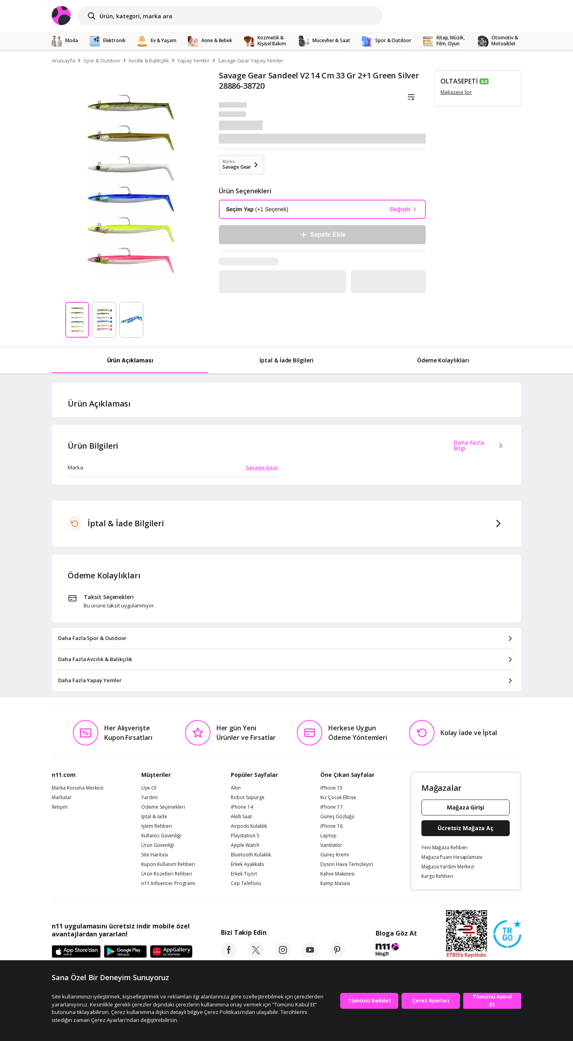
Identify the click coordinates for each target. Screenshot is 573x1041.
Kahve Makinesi (337, 874)
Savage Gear (262, 467)
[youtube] (310, 955)
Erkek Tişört (244, 874)
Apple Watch (245, 845)
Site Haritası (154, 855)
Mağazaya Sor (456, 92)
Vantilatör (331, 845)
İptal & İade (154, 816)
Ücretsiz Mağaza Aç (465, 828)
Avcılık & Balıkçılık (149, 60)
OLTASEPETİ (459, 81)
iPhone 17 (331, 807)
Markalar (62, 797)
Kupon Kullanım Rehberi (168, 864)
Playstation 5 (245, 836)
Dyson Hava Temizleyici (346, 864)
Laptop (328, 836)
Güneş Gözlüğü (337, 816)
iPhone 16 (331, 826)
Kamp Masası (335, 883)
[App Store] (76, 952)
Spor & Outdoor (102, 60)
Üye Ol (148, 788)
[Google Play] (125, 952)
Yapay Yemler (193, 60)
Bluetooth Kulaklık (251, 855)
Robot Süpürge (248, 797)
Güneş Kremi (334, 855)
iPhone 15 (331, 788)
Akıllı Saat (241, 816)
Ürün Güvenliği (157, 845)
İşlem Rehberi (156, 826)
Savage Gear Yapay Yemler (250, 60)
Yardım (149, 797)
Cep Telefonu (246, 883)
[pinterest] (337, 955)
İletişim (60, 807)
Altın (236, 788)
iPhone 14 (242, 807)
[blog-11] (396, 951)
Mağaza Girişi (465, 807)
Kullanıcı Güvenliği (161, 836)
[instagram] (283, 955)
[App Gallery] (171, 952)
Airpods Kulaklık (249, 826)
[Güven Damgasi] (507, 934)
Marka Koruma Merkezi (77, 788)
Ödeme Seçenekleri (163, 807)
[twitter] (256, 955)
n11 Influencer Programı (168, 883)
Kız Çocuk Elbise (338, 797)
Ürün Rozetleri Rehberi (166, 874)
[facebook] (229, 955)
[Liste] (411, 97)
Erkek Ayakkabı (247, 864)
